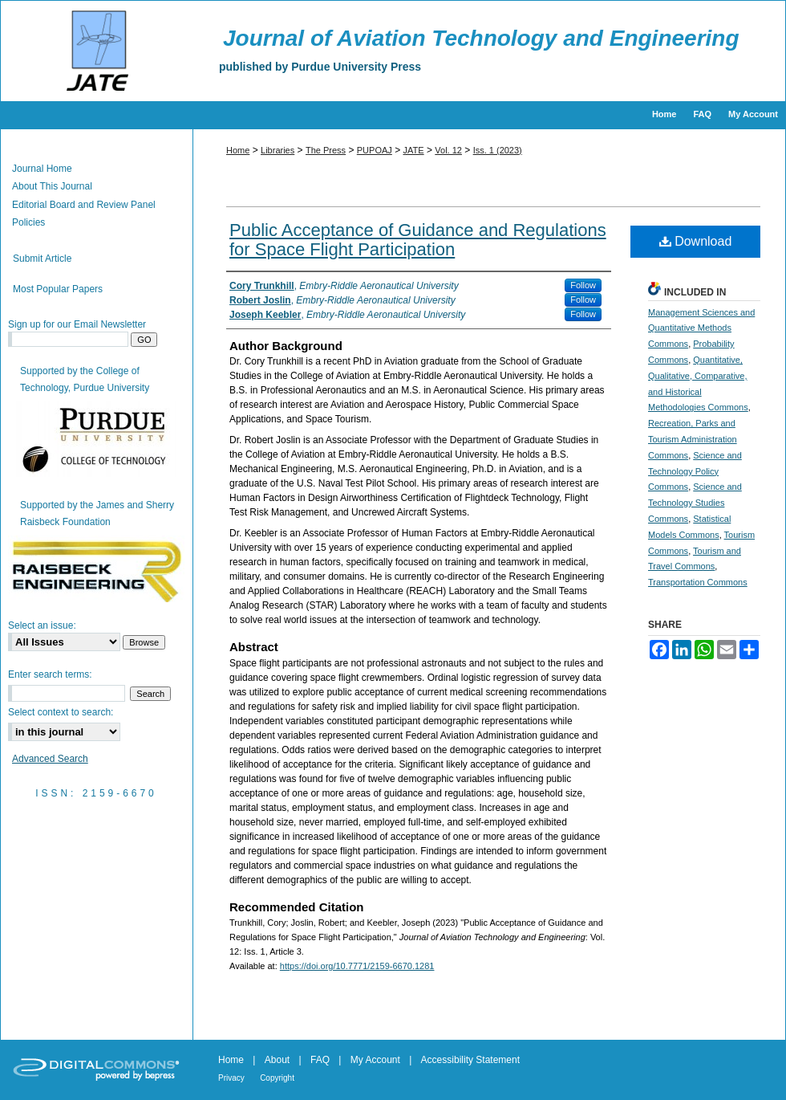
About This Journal (52, 186)
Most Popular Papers (58, 289)
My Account (375, 1059)
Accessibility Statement (470, 1059)
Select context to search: (60, 712)
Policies (28, 222)
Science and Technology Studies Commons (695, 503)
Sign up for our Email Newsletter (77, 324)
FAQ (320, 1059)
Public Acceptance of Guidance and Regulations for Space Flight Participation (417, 239)
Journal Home (42, 168)
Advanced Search (50, 758)
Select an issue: (42, 625)
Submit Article (42, 258)
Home (237, 150)
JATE (413, 150)
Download (695, 241)
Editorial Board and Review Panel (84, 204)
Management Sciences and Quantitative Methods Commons (701, 328)
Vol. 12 (448, 150)
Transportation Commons (698, 582)
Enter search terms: (50, 674)
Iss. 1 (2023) (497, 150)
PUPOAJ (374, 150)
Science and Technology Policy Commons (695, 471)
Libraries (277, 150)
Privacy (231, 1078)
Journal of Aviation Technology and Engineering (481, 38)
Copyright (277, 1078)
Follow (583, 285)
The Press (326, 150)
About (277, 1059)
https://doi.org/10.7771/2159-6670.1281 (357, 966)
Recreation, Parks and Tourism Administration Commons (692, 439)
